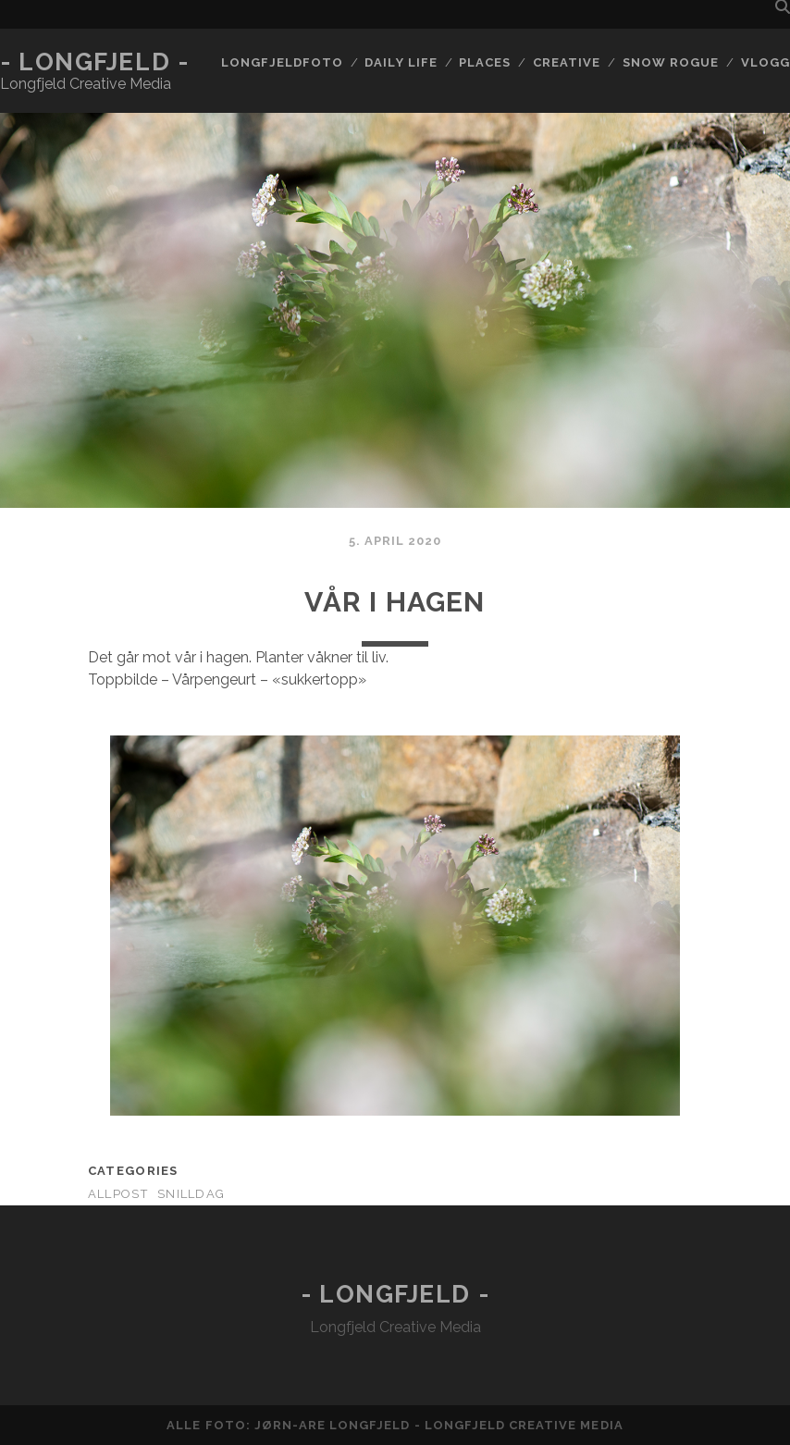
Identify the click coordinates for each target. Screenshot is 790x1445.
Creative (566, 62)
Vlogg (765, 62)
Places (485, 62)
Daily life (400, 62)
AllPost (118, 1194)
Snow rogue (671, 62)
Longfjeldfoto (282, 62)
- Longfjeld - (94, 62)
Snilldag (191, 1194)
